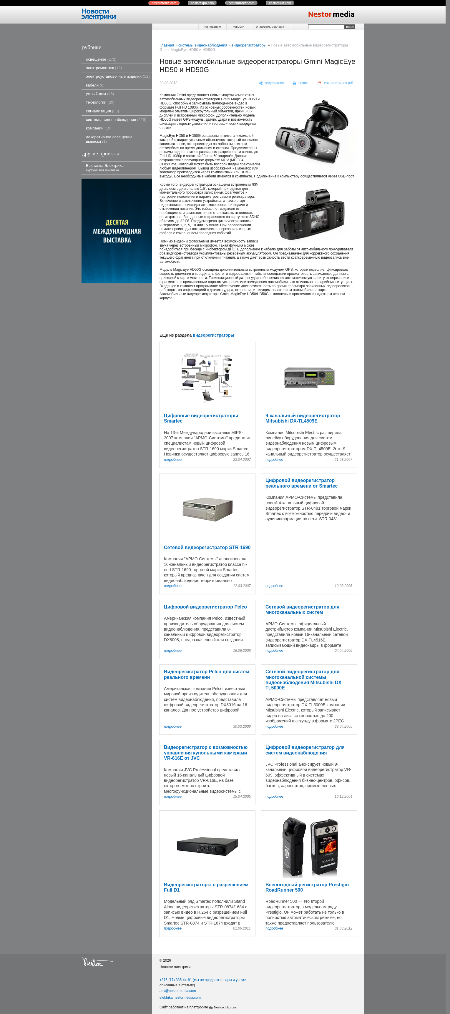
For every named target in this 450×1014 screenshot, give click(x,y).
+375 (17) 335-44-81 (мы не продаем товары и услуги (203, 980)
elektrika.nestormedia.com (180, 997)
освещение (101, 59)
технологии (100, 102)
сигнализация (102, 111)
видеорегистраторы (248, 45)
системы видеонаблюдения (116, 119)
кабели (95, 85)
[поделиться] (271, 83)
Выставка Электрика (105, 167)
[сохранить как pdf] (335, 83)
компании (99, 128)
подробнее (173, 460)
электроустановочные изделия (118, 76)
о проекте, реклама (270, 26)
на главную (213, 26)
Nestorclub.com (225, 1007)
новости (238, 26)
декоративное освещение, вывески (110, 139)
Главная (167, 45)
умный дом (100, 94)
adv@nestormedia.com (178, 991)
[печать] (301, 83)
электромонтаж (104, 68)
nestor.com (164, 3)
